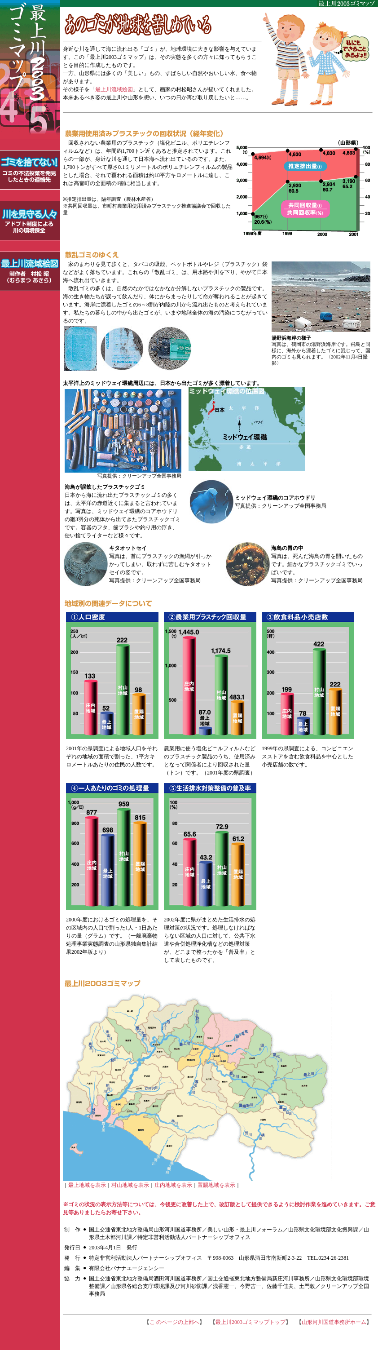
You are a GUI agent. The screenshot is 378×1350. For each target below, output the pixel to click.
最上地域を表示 (87, 1185)
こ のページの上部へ (174, 1322)
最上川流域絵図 (114, 89)
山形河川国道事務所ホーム (334, 1322)
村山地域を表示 (130, 1185)
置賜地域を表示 (216, 1185)
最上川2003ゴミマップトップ (250, 1322)
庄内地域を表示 (173, 1185)
